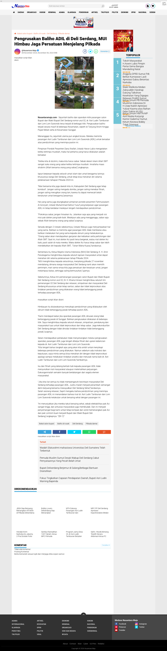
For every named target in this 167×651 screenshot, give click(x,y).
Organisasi (32, 12)
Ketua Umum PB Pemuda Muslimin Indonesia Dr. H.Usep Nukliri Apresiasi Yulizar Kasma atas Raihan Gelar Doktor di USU (135, 105)
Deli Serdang (52, 33)
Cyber (85, 644)
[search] (76, 6)
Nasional (143, 12)
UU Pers (93, 644)
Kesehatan (41, 624)
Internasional (18, 624)
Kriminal (52, 12)
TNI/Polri (105, 12)
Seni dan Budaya (69, 631)
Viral (39, 634)
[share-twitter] (90, 51)
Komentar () (105, 51)
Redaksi (101, 644)
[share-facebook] (85, 51)
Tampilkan (106, 545)
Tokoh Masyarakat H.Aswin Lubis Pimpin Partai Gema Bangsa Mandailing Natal (135, 63)
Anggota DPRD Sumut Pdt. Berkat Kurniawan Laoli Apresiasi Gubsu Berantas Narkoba (135, 78)
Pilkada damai (64, 33)
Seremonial (155, 12)
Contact (73, 644)
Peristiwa (16, 631)
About (65, 644)
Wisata (65, 634)
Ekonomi (124, 12)
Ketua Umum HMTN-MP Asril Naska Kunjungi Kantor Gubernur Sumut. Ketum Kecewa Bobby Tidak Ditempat (136, 118)
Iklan (80, 644)
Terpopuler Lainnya (133, 126)
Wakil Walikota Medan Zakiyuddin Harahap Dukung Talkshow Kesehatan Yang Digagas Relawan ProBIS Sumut (136, 92)
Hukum (42, 12)
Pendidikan (83, 12)
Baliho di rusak (40, 33)
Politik (115, 12)
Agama (62, 12)
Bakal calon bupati (24, 33)
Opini (133, 12)
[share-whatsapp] (96, 51)
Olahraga (72, 12)
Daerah (21, 12)
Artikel (94, 12)
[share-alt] (44, 432)
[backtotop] (83, 615)
